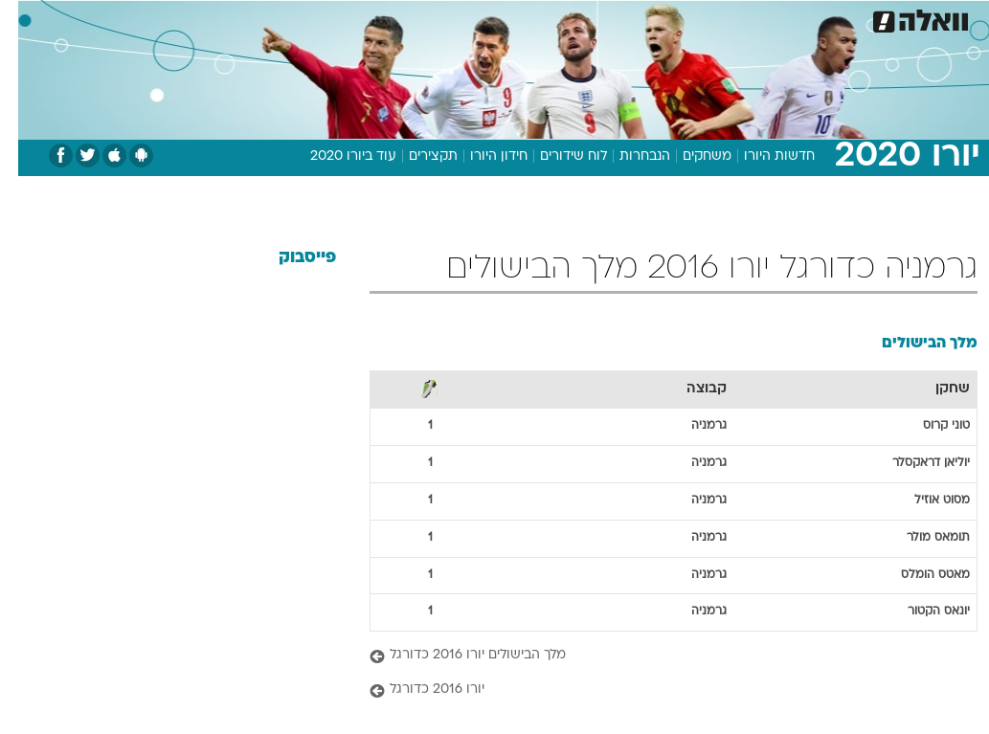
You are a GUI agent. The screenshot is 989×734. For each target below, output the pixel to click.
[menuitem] (789, 18)
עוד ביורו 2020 (335, 156)
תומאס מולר (920, 538)
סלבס (627, 17)
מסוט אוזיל (924, 500)
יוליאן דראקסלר (913, 463)
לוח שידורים (555, 156)
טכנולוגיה (348, 17)
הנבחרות (626, 156)
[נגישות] (26, 18)
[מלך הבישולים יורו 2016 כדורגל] (655, 656)
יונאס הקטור (920, 611)
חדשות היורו (761, 156)
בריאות (474, 17)
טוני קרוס (928, 426)
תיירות (414, 17)
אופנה (283, 17)
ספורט (740, 17)
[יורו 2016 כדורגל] (655, 690)
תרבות (682, 17)
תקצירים (415, 156)
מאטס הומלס (917, 575)
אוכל (530, 17)
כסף (577, 17)
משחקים (688, 156)
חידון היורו (480, 156)
